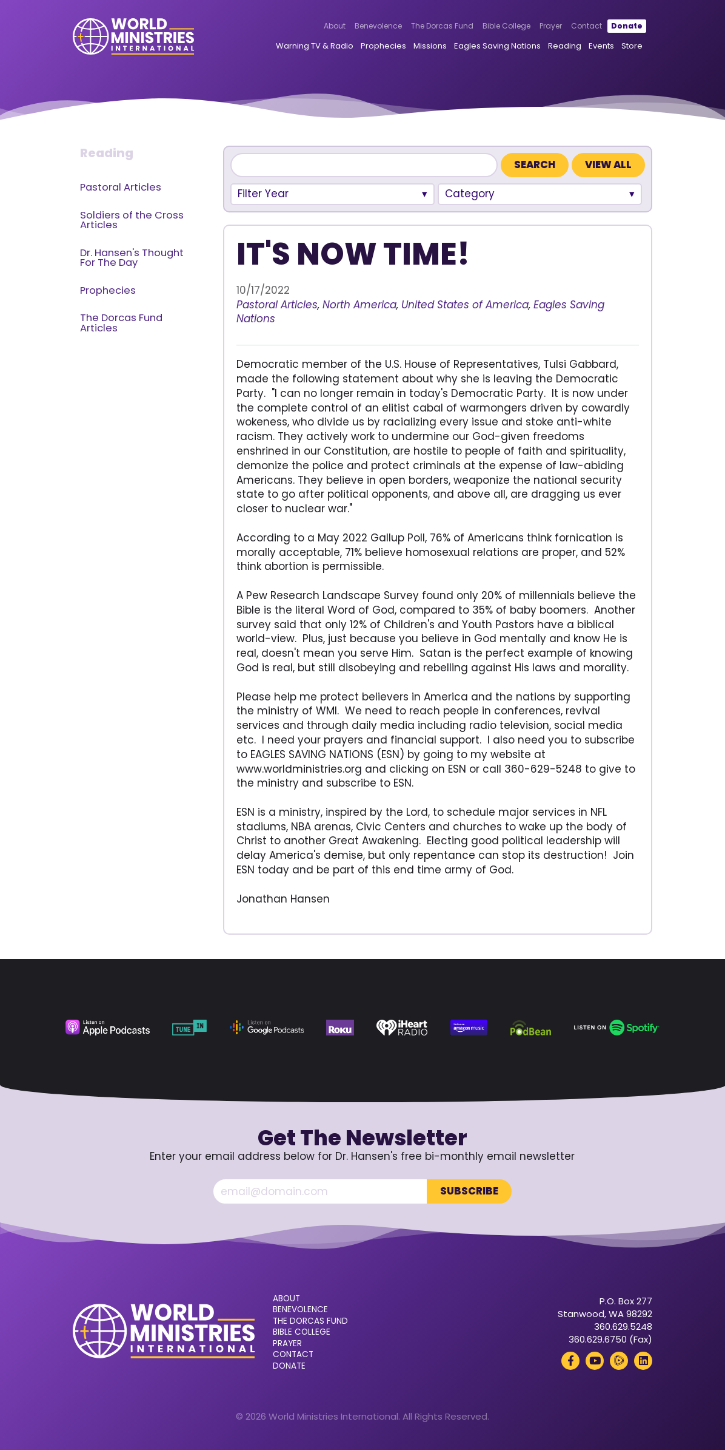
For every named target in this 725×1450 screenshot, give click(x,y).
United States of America (465, 304)
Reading (564, 46)
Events (601, 46)
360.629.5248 (623, 1326)
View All (608, 165)
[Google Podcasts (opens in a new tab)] (267, 1027)
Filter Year (263, 193)
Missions (430, 46)
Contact (586, 26)
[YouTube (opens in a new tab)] (595, 1361)
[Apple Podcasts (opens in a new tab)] (107, 1027)
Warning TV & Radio (314, 46)
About (335, 26)
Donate (627, 26)
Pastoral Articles (120, 187)
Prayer (551, 26)
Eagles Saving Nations (497, 46)
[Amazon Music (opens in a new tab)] (469, 1027)
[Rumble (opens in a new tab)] (619, 1361)
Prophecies (383, 46)
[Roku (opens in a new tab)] (339, 1027)
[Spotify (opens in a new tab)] (617, 1027)
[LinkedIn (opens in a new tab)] (643, 1361)
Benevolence (378, 26)
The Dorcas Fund (442, 26)
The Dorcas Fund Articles (121, 323)
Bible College (506, 26)
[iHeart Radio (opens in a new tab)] (401, 1027)
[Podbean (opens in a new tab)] (530, 1027)
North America (359, 304)
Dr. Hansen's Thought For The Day (132, 258)
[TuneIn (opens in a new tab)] (189, 1027)
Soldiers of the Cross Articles (132, 220)
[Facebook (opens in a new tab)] (570, 1361)
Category (470, 193)
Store (632, 46)
